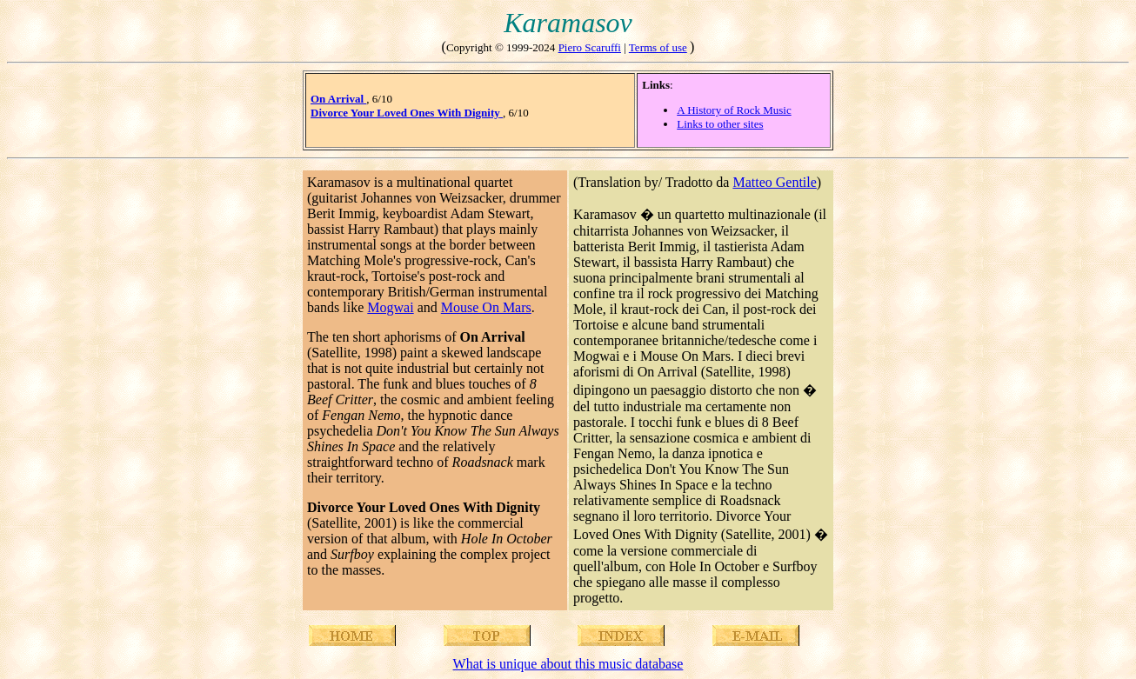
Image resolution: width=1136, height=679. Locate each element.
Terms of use (658, 47)
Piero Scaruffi (589, 47)
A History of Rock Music (734, 109)
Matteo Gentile (774, 182)
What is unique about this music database (568, 663)
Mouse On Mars (486, 307)
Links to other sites (720, 123)
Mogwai (390, 307)
